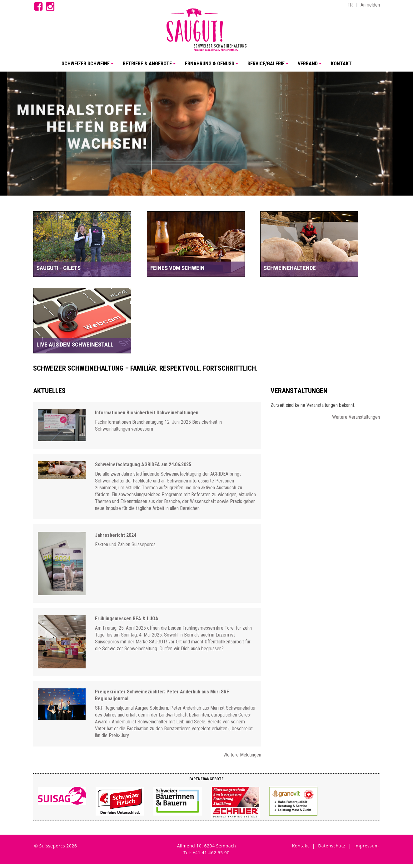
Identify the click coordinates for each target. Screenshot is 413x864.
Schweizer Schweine (88, 66)
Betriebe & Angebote (150, 66)
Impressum (366, 846)
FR (350, 5)
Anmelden (370, 5)
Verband (310, 66)
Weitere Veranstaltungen (356, 417)
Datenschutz (331, 846)
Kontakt (341, 64)
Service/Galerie (268, 66)
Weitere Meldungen (242, 755)
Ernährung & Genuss (212, 66)
